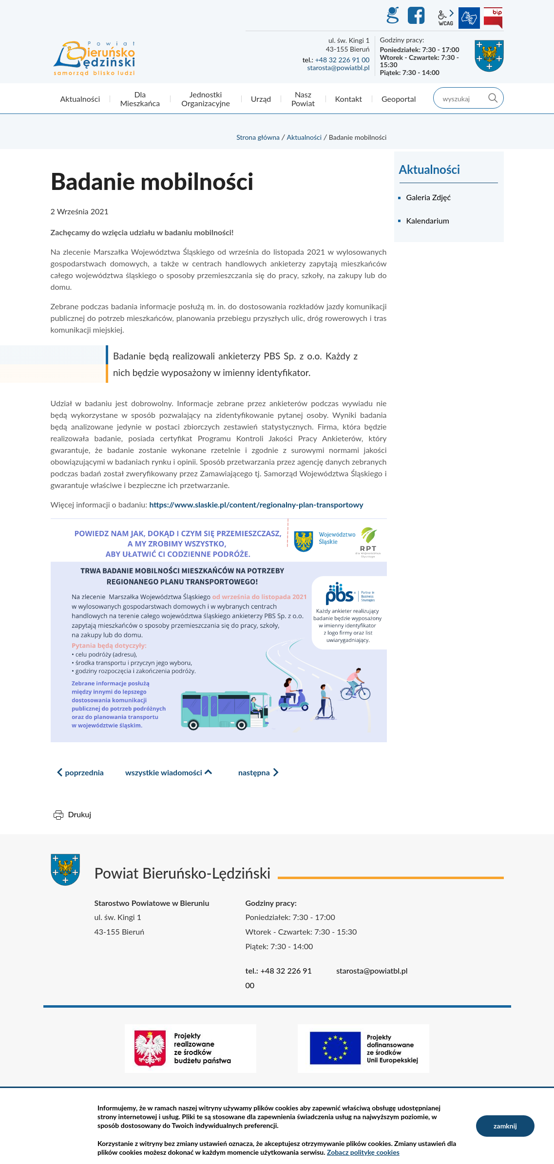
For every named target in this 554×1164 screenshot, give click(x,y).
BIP (493, 18)
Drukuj (80, 814)
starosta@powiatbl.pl (338, 67)
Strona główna (258, 137)
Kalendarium (427, 220)
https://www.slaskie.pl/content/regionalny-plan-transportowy (256, 504)
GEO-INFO (392, 15)
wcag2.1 (446, 18)
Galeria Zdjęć (428, 197)
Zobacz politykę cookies (363, 1152)
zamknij (505, 1126)
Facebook (417, 15)
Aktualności (304, 137)
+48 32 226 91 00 (342, 59)
